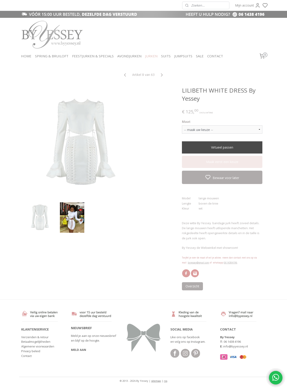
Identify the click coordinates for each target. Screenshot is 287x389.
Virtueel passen (222, 147)
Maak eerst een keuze (222, 162)
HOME (26, 56)
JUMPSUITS (183, 56)
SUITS (166, 56)
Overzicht (192, 286)
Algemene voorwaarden (37, 346)
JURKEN (151, 56)
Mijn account (247, 5)
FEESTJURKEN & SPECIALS (93, 56)
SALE (200, 56)
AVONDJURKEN (129, 56)
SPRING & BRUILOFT (51, 56)
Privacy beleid (30, 351)
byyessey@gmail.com (198, 262)
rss (165, 380)
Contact (26, 356)
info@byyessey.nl (235, 346)
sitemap (156, 380)
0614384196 (230, 262)
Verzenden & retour (35, 337)
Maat (186, 121)
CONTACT (215, 56)
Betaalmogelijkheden (35, 342)
